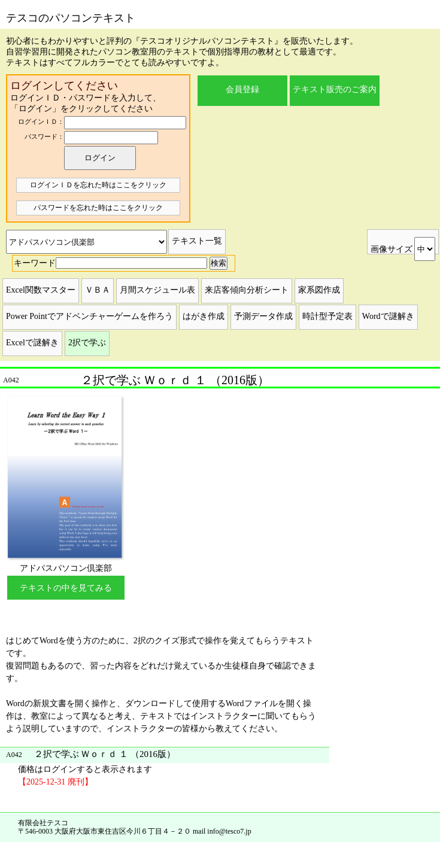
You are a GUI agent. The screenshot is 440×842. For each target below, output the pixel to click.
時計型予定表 (327, 316)
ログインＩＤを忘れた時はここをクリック (98, 185)
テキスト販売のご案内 (335, 89)
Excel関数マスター (40, 289)
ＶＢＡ (97, 289)
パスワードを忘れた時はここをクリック (98, 207)
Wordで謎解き (388, 316)
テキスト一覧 (197, 240)
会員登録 (242, 89)
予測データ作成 (263, 316)
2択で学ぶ (87, 342)
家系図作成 (319, 289)
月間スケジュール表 (157, 289)
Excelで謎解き (32, 342)
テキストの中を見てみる (66, 587)
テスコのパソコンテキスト (70, 18)
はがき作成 (203, 316)
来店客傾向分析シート (247, 289)
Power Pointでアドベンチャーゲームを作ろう (89, 316)
